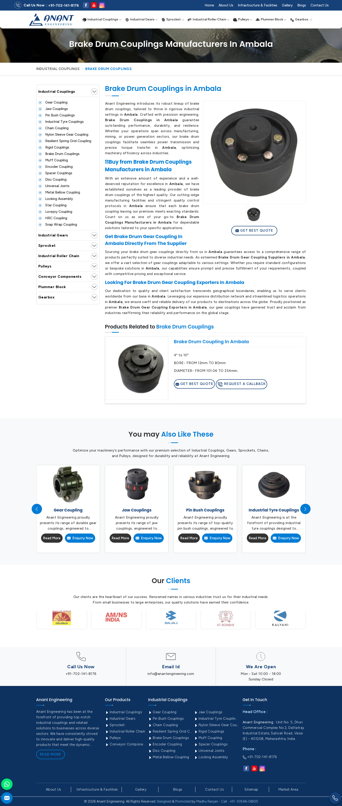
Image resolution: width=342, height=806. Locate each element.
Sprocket (172, 19)
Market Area (288, 789)
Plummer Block (271, 19)
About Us (226, 5)
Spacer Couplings (55, 173)
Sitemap (251, 789)
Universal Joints (54, 186)
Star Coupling (52, 205)
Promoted (183, 801)
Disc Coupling (52, 179)
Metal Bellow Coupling (59, 192)
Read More (52, 538)
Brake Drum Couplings (59, 154)
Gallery (287, 5)
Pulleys (242, 19)
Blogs (301, 5)
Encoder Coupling (55, 167)
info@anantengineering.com (170, 674)
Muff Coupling (53, 160)
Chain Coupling (53, 128)
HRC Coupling (52, 218)
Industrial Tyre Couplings (61, 122)
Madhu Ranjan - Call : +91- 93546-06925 (227, 801)
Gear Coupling (52, 102)
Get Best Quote (254, 230)
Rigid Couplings (53, 147)
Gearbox (301, 19)
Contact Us (320, 5)
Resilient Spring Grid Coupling (64, 141)
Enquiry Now (80, 538)
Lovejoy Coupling (55, 212)
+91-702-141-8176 (63, 5)
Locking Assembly (55, 199)
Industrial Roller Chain (208, 19)
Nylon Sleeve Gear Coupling (63, 134)
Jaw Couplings (53, 109)
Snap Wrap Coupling (57, 224)
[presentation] (37, 509)
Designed (164, 801)
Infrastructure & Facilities (257, 5)
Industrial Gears (141, 19)
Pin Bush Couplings (56, 115)
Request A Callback (241, 384)
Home (209, 5)
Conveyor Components (60, 276)
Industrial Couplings (102, 19)
